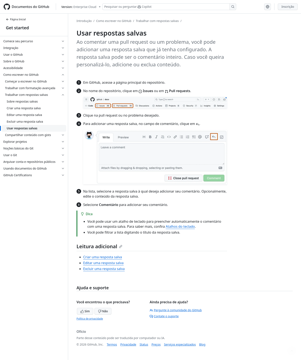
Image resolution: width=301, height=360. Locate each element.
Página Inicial (16, 19)
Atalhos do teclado (180, 226)
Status (144, 344)
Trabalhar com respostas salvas (157, 21)
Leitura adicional (99, 246)
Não (103, 311)
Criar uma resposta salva (102, 257)
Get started (17, 28)
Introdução (84, 21)
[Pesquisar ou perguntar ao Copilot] (169, 6)
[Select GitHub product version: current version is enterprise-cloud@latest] (80, 7)
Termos (112, 344)
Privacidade (128, 344)
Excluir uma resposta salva (104, 268)
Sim (85, 311)
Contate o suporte (164, 316)
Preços (156, 344)
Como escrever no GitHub (113, 21)
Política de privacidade (90, 318)
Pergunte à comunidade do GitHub (176, 310)
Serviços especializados (180, 344)
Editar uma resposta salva (103, 263)
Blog (202, 344)
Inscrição (287, 7)
